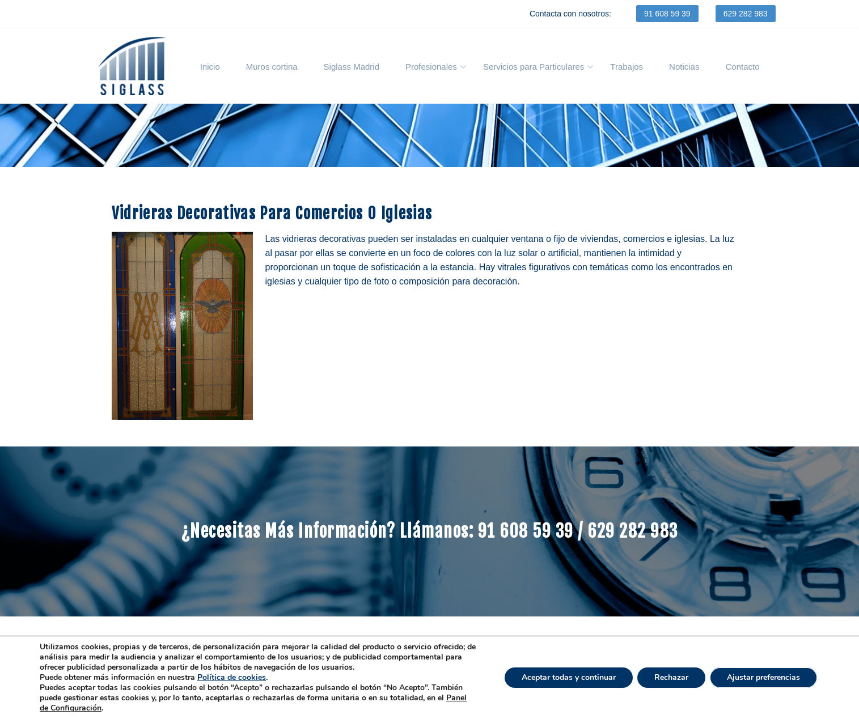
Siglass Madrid (351, 66)
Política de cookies (231, 677)
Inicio (210, 66)
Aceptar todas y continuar (569, 677)
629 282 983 (745, 13)
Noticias (684, 66)
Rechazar (671, 677)
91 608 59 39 (667, 13)
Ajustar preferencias (763, 677)
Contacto (742, 66)
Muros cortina (272, 66)
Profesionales (431, 66)
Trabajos (626, 66)
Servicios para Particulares (533, 66)
